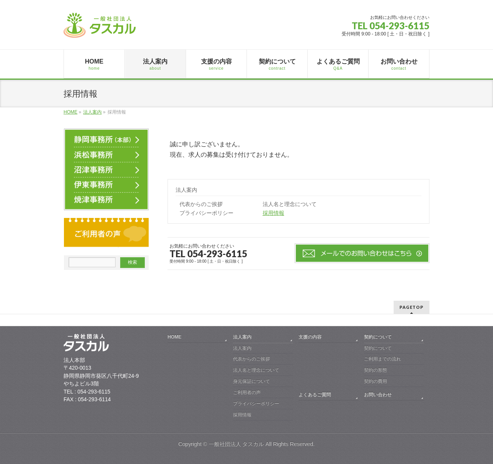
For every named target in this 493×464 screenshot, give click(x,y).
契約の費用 (375, 381)
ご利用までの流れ (382, 359)
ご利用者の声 (247, 392)
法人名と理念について (290, 204)
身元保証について (251, 381)
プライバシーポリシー (206, 213)
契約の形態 (375, 370)
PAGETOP (411, 307)
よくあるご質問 (314, 394)
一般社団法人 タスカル (236, 444)
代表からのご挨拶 (201, 204)
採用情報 (273, 213)
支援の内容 (310, 337)
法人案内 (186, 190)
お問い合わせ (378, 394)
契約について (378, 337)
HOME (174, 337)
